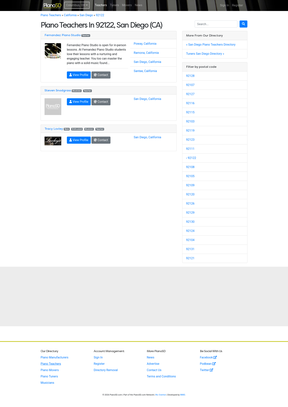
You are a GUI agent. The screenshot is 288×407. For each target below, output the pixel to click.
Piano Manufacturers (54, 357)
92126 (190, 203)
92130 (190, 222)
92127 (190, 94)
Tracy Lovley (54, 128)
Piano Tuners (49, 376)
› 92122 (191, 158)
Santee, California (145, 71)
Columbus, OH (77, 5)
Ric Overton (161, 395)
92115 (190, 112)
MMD (182, 395)
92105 (190, 176)
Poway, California (145, 43)
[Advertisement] (144, 296)
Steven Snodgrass (58, 90)
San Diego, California (147, 62)
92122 (100, 15)
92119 (190, 130)
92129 (190, 212)
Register (237, 5)
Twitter (206, 370)
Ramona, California (146, 53)
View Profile (78, 75)
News (138, 5)
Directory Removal (106, 370)
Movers (127, 5)
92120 (190, 194)
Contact (101, 75)
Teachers (101, 5)
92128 (190, 76)
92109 (190, 185)
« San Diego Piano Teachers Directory (210, 44)
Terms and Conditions (161, 376)
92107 (190, 85)
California (70, 15)
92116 (190, 103)
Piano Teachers (51, 15)
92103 (190, 121)
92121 (190, 258)
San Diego (86, 15)
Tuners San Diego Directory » (205, 53)
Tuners (114, 5)
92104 (190, 240)
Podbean (208, 363)
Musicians (47, 382)
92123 (190, 139)
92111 (190, 149)
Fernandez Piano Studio (63, 35)
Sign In (224, 5)
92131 (190, 249)
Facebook (208, 357)
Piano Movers (50, 370)
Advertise (153, 363)
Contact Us (154, 370)
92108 (190, 167)
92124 (190, 231)
